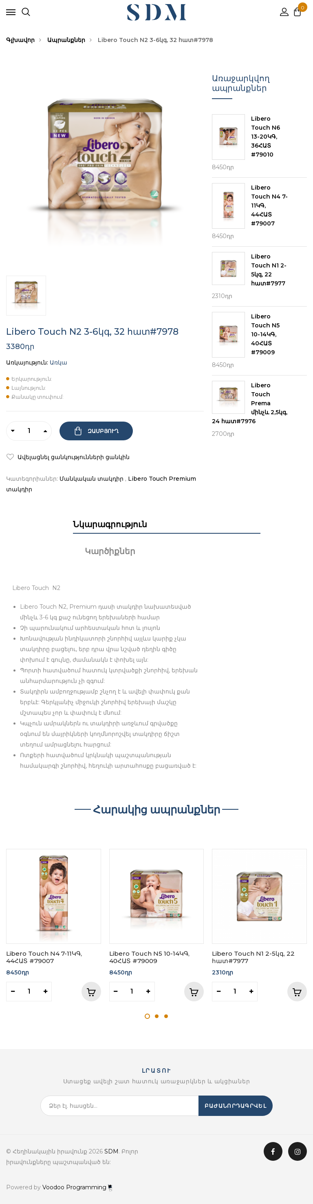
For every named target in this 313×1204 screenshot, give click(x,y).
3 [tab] (166, 1016)
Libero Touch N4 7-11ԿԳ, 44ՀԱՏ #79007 (44, 957)
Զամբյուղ (102, 431)
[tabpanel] (53, 925)
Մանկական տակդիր (91, 478)
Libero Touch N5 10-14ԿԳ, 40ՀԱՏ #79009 (149, 957)
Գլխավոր (20, 40)
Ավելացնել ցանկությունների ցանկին (73, 457)
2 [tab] (157, 1016)
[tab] (105, 526)
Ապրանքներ (66, 40)
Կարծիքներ (110, 551)
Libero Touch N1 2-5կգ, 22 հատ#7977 (253, 957)
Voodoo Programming (77, 1187)
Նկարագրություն (110, 524)
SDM (111, 1151)
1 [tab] (147, 1016)
